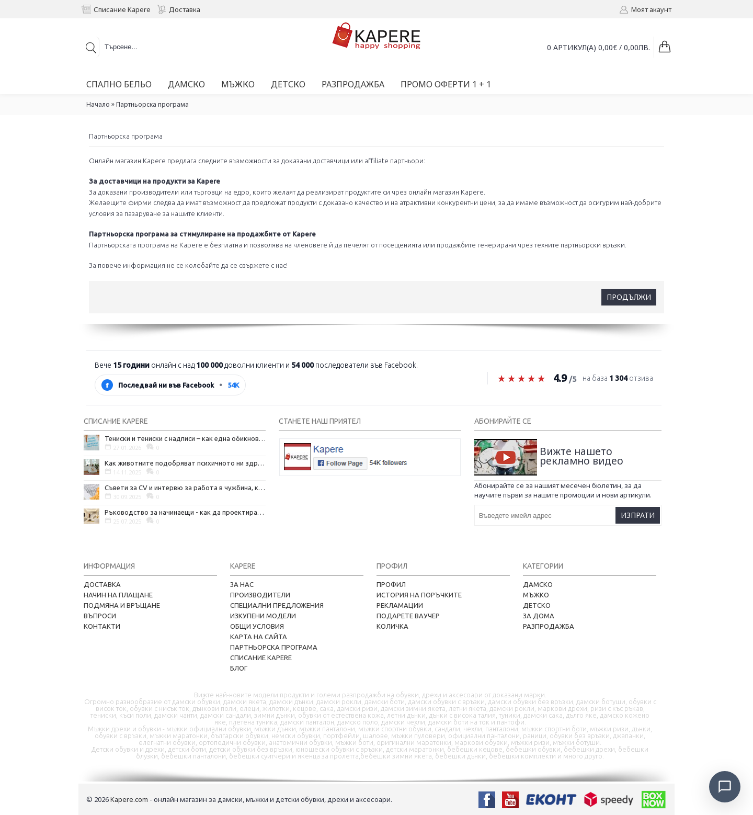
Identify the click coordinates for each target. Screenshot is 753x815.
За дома (538, 615)
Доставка (102, 584)
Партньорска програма (152, 104)
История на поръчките (419, 594)
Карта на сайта (258, 636)
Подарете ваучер (408, 615)
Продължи (629, 297)
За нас (242, 584)
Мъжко (536, 594)
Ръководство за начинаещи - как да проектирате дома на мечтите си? (185, 512)
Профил (391, 584)
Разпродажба (548, 626)
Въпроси (100, 615)
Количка (392, 626)
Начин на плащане (118, 594)
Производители (260, 594)
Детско (537, 605)
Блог (238, 668)
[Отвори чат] (724, 786)
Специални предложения (277, 605)
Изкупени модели (263, 615)
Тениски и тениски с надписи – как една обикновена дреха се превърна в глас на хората (185, 438)
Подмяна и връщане (122, 605)
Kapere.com (129, 799)
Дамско (538, 584)
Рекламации (399, 605)
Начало (98, 104)
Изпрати (638, 515)
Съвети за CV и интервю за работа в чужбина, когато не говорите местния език (185, 487)
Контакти (102, 626)
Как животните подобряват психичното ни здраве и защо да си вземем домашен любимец (185, 463)
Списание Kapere (261, 657)
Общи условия (257, 626)
